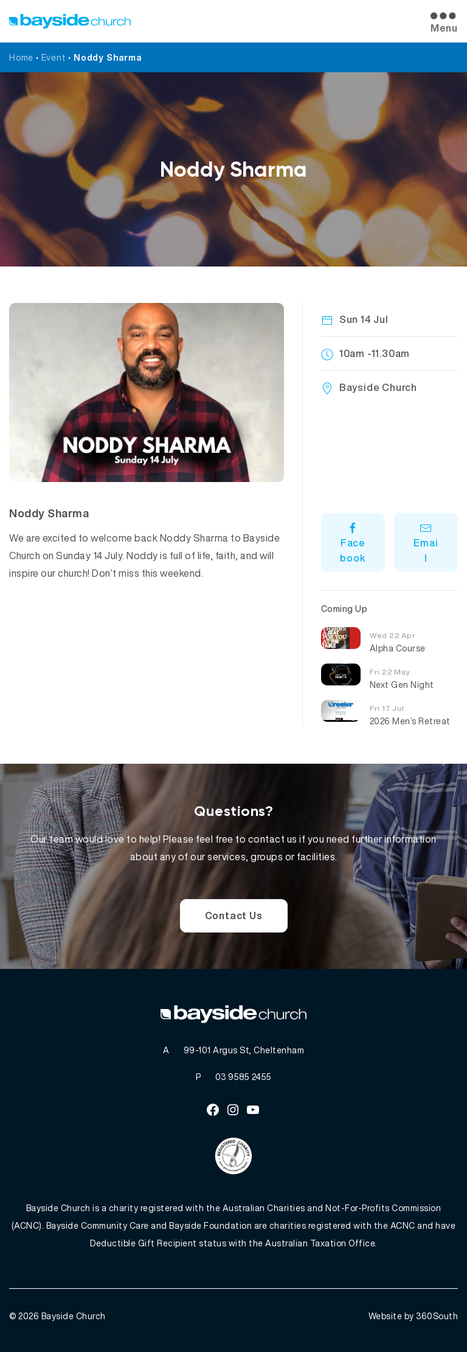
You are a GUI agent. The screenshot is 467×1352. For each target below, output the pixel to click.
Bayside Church (73, 1316)
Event (53, 57)
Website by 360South (413, 1316)
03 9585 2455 (243, 1076)
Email (425, 543)
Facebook (352, 543)
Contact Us (234, 915)
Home (21, 57)
